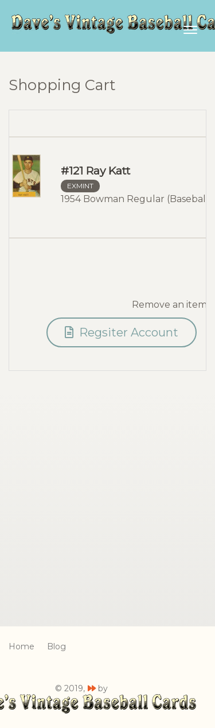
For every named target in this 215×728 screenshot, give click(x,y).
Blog (56, 646)
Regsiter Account (121, 332)
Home (21, 646)
